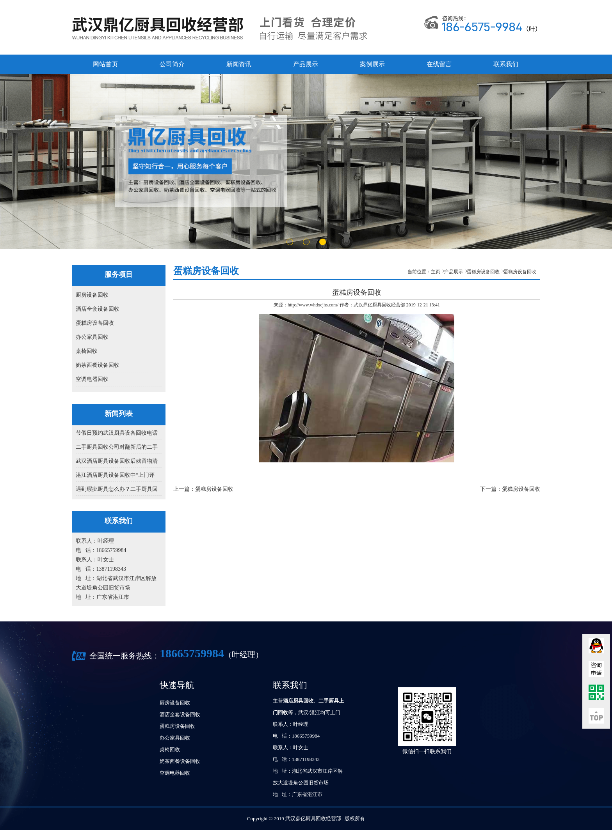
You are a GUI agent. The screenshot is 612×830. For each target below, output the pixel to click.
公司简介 (172, 64)
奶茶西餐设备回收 (97, 365)
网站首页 (105, 64)
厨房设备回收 (92, 295)
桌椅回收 (87, 351)
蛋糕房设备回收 (95, 323)
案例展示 (372, 64)
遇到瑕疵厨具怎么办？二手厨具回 (117, 489)
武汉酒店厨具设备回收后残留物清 (117, 461)
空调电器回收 (92, 379)
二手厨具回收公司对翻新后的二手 (117, 447)
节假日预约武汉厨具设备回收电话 (117, 433)
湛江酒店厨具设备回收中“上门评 (115, 475)
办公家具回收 (92, 337)
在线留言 (439, 64)
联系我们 (505, 64)
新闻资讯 (238, 64)
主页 (435, 271)
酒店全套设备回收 (97, 309)
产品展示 (305, 64)
